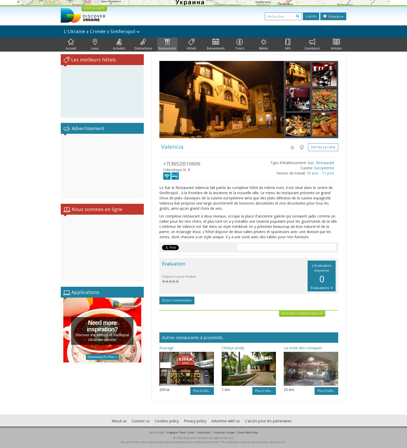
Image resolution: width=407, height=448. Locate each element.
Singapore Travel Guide (180, 432)
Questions (312, 45)
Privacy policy (195, 420)
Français (333, 16)
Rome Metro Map (248, 432)
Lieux (95, 45)
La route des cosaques (303, 347)
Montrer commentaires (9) (302, 314)
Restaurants (167, 45)
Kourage (166, 347)
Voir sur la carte (323, 147)
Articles (336, 45)
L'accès (311, 16)
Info (288, 45)
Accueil (71, 45)
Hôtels (191, 45)
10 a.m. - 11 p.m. (320, 173)
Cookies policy (167, 420)
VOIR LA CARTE (94, 8)
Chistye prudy (233, 347)
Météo (263, 45)
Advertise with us (225, 420)
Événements (216, 45)
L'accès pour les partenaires (268, 420)
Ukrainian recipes (224, 432)
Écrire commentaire (177, 300)
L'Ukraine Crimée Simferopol (102, 31)
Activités (119, 45)
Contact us (141, 420)
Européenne (324, 167)
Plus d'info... (202, 391)
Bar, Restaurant (321, 162)
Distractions (143, 45)
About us (119, 420)
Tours (239, 45)
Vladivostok (204, 432)
